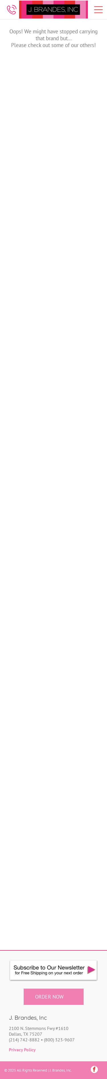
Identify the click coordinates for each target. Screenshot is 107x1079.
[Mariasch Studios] (30, 498)
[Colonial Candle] (76, 266)
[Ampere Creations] (30, 81)
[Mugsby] (30, 591)
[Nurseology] (76, 637)
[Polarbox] (30, 684)
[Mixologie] (30, 544)
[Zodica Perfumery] (76, 915)
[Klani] (30, 406)
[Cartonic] (76, 220)
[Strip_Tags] (76, 776)
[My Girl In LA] (76, 591)
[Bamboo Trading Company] (76, 81)
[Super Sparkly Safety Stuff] (30, 822)
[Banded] (30, 128)
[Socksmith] (30, 776)
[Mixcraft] (76, 498)
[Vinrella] (30, 915)
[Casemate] (30, 266)
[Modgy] (76, 544)
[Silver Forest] (76, 730)
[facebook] (94, 1070)
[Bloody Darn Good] (76, 174)
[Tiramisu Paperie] (76, 869)
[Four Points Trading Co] (76, 313)
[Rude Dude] (30, 730)
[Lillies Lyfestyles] (76, 452)
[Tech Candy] (76, 822)
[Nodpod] (30, 637)
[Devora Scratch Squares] (30, 313)
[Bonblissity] (30, 220)
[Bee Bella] (30, 174)
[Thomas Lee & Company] (30, 869)
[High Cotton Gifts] (30, 359)
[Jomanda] (76, 359)
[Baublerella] (76, 128)
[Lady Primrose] (30, 452)
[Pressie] (76, 684)
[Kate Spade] (76, 406)
